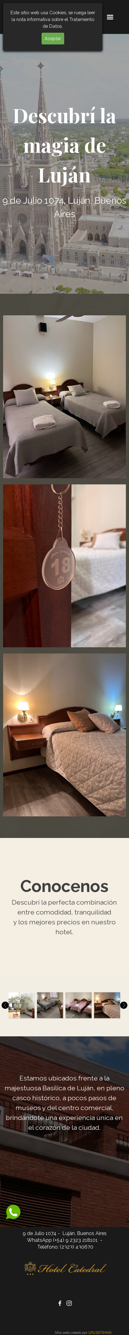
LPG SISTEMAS (100, 1332)
